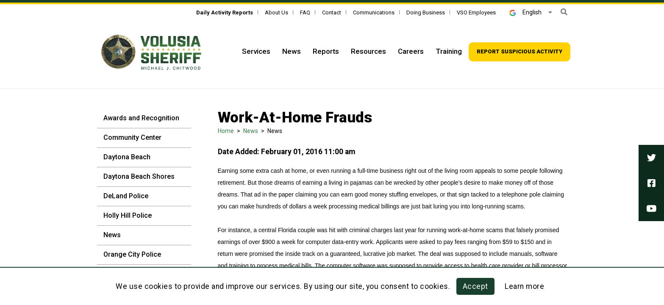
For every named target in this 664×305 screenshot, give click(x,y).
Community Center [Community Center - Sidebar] (132, 137)
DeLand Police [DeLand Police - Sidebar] (125, 196)
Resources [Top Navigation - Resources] (368, 51)
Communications (374, 12)
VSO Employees (476, 12)
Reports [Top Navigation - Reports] (326, 51)
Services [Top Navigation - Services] (256, 51)
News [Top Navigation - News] (291, 51)
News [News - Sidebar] (112, 235)
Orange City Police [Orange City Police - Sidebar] (132, 254)
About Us (276, 12)
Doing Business (425, 12)
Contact (331, 12)
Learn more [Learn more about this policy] (524, 286)
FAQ (305, 12)
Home (226, 131)
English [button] (525, 12)
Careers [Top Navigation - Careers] (411, 51)
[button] (564, 12)
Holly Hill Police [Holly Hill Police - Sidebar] (127, 215)
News (250, 131)
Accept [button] (475, 286)
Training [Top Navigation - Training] (449, 51)
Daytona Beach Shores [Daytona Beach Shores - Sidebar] (139, 176)
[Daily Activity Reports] (224, 12)
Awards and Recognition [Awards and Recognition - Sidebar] (141, 118)
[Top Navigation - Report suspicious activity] (519, 51)
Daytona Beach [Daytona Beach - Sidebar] (126, 157)
